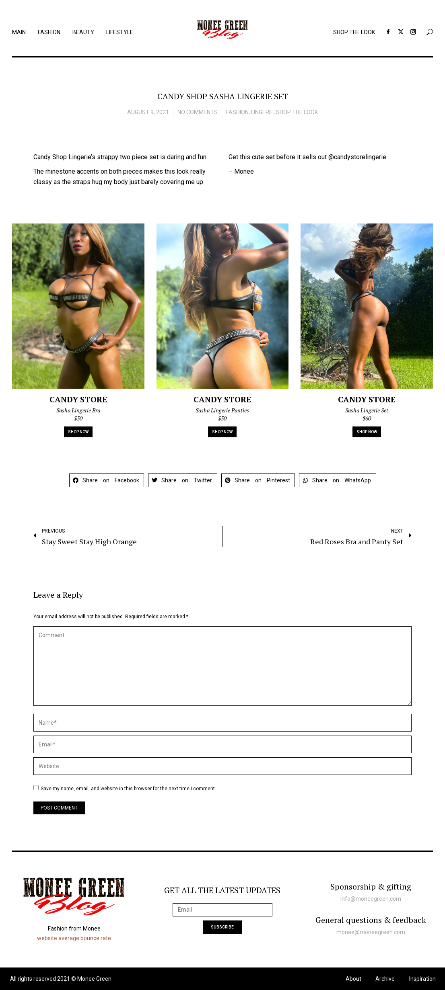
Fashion (237, 112)
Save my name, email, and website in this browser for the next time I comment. (128, 788)
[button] (106, 480)
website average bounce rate (74, 938)
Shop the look (297, 112)
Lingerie (262, 112)
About (353, 979)
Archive (385, 979)
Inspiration (422, 979)
